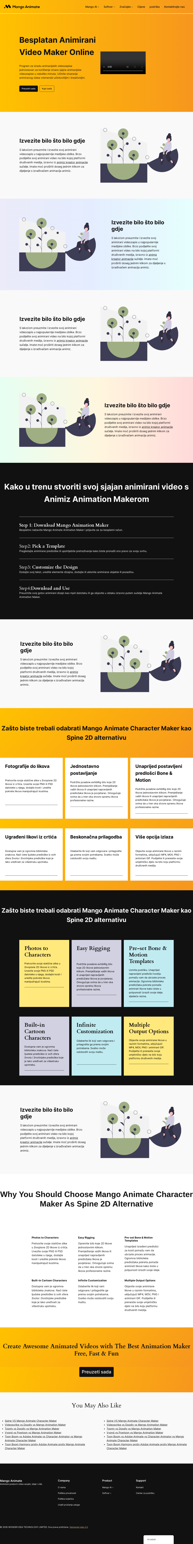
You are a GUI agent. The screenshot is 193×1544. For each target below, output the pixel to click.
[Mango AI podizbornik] (98, 7)
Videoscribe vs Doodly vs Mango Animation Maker (35, 1424)
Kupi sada (47, 88)
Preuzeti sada (28, 88)
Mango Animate (11, 1480)
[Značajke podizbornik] (132, 7)
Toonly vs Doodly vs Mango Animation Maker (32, 1428)
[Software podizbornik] (114, 7)
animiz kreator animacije (72, 162)
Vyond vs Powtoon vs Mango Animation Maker (33, 1432)
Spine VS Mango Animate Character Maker (31, 1420)
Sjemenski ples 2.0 (79, 1526)
